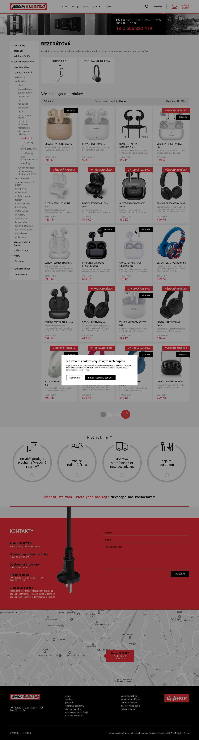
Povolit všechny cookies (100, 377)
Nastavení (74, 377)
